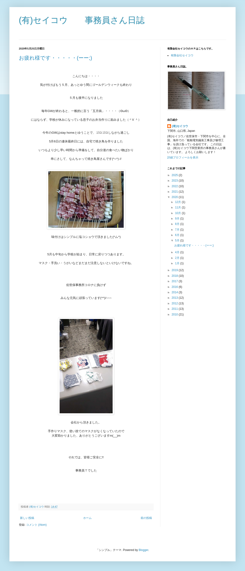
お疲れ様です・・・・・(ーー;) (55, 58)
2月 (177, 258)
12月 (178, 202)
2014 (175, 292)
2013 (175, 297)
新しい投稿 (27, 518)
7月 (177, 229)
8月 (177, 224)
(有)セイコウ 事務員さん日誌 (82, 20)
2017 (175, 281)
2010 (175, 314)
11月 (178, 207)
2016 (175, 287)
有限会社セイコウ (182, 55)
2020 (175, 197)
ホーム (87, 518)
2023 (175, 180)
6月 (177, 235)
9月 (177, 218)
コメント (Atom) (36, 524)
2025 (175, 175)
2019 (175, 270)
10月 (178, 213)
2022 (175, 186)
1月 (177, 263)
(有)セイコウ (180, 126)
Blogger (143, 550)
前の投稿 (146, 518)
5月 (177, 240)
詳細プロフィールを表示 (182, 157)
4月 (177, 252)
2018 (175, 275)
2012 (175, 303)
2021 (175, 191)
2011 (175, 308)
